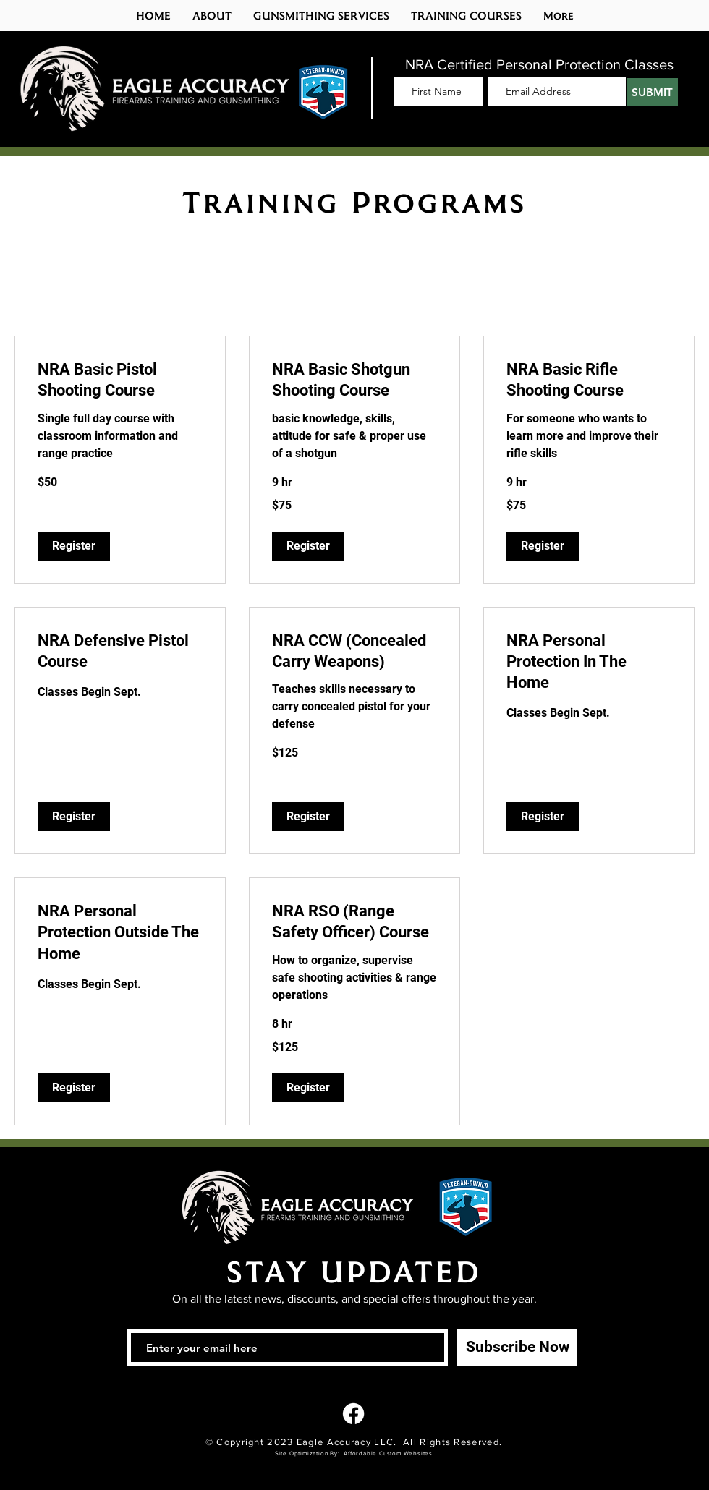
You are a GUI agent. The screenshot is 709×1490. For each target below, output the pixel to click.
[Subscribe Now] (517, 1347)
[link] (120, 380)
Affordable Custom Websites (388, 1453)
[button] (466, 15)
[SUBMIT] (652, 91)
